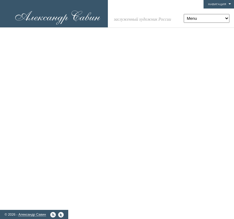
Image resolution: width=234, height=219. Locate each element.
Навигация (217, 4)
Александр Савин (32, 214)
